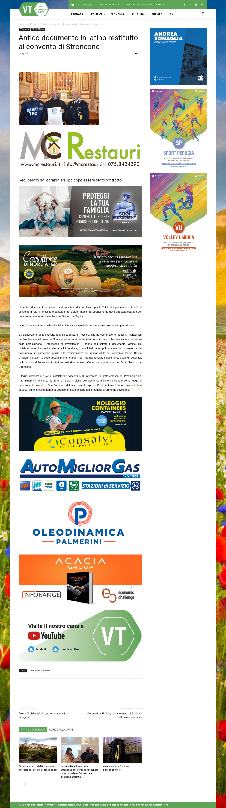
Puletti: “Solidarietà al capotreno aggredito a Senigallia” (44, 715)
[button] (203, 14)
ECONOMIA (119, 14)
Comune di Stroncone (39, 670)
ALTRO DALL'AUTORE (61, 729)
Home (22, 24)
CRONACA (78, 14)
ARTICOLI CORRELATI (33, 729)
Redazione (160, 4)
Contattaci (147, 4)
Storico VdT (132, 4)
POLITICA (98, 14)
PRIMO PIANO (38, 29)
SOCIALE (158, 14)
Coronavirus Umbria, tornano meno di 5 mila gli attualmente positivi (114, 715)
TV (171, 14)
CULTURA (139, 14)
